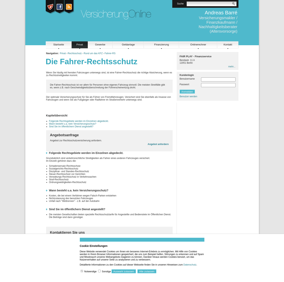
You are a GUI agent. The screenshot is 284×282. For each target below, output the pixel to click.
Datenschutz (189, 264)
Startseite (58, 44)
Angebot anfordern (158, 144)
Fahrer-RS (110, 53)
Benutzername (187, 78)
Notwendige (90, 271)
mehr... (232, 66)
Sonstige (106, 271)
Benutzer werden (188, 96)
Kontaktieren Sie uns (67, 232)
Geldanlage (128, 44)
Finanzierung (161, 44)
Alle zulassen (147, 271)
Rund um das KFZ (93, 53)
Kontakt (227, 44)
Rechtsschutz (75, 53)
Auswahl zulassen (123, 271)
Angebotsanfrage (64, 135)
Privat (79, 44)
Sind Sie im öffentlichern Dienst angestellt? (71, 126)
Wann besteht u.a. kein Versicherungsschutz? (72, 123)
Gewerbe (100, 44)
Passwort (184, 84)
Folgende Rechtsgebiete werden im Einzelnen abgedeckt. (79, 121)
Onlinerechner (198, 44)
